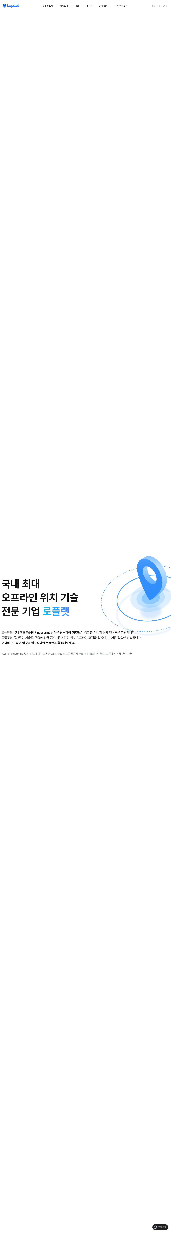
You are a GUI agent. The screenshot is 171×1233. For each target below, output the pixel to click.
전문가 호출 (162, 1227)
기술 (77, 6)
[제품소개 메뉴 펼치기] (64, 5)
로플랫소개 (48, 6)
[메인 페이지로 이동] (11, 6)
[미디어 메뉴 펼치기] (89, 5)
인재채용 (103, 6)
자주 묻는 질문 (121, 6)
